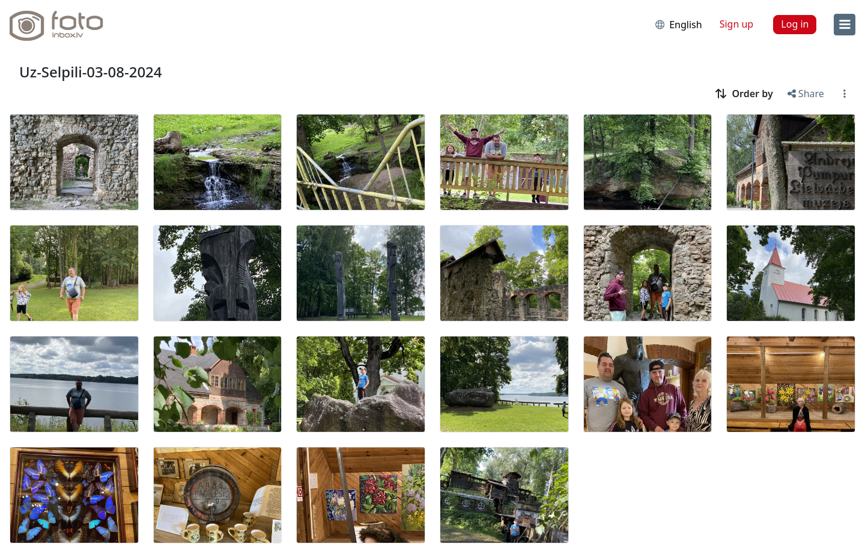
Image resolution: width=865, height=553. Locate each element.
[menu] (844, 24)
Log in (795, 24)
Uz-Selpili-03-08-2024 (90, 72)
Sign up (737, 24)
